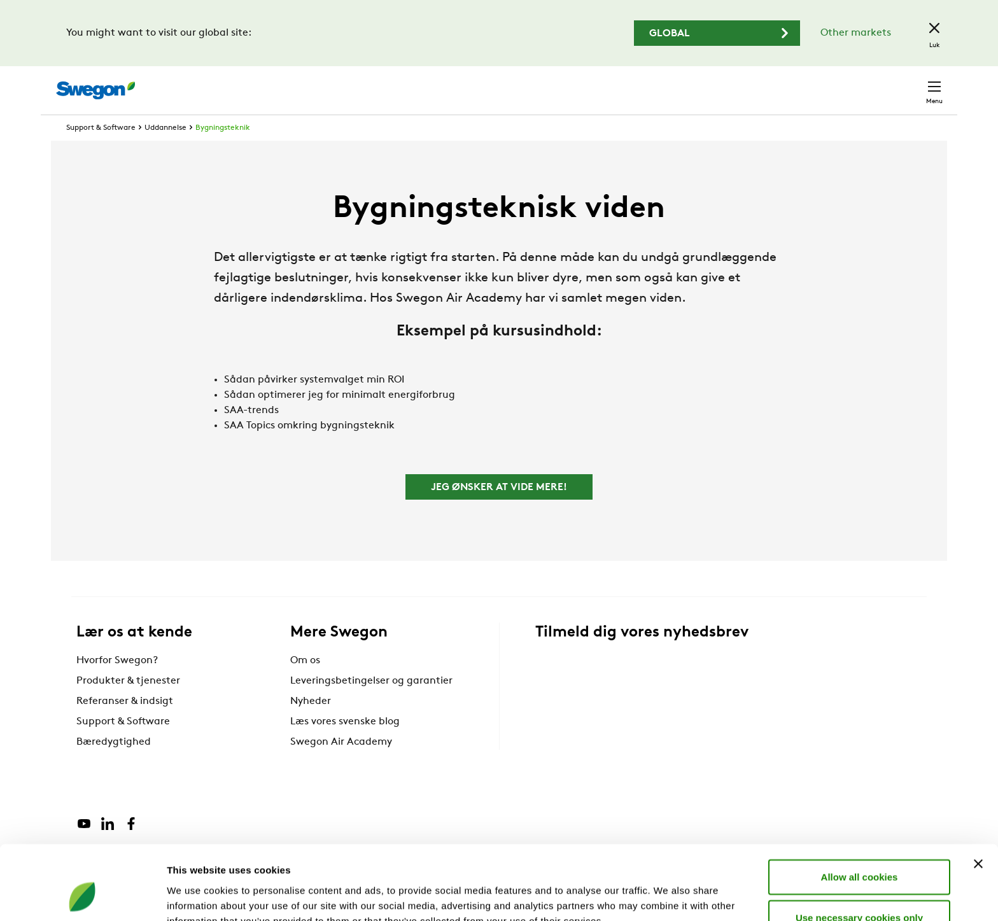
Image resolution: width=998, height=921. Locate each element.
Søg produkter (607, 83)
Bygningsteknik (222, 151)
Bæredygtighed (113, 766)
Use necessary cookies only (859, 851)
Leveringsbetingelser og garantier (371, 705)
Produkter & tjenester (128, 705)
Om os (305, 684)
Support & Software (101, 151)
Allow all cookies (859, 810)
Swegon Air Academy (341, 766)
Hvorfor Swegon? (117, 684)
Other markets (855, 33)
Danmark (845, 83)
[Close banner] (978, 797)
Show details (668, 895)
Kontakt (911, 84)
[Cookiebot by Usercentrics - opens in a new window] (82, 896)
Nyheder (310, 725)
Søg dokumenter (707, 84)
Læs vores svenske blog (345, 745)
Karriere (783, 83)
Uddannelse (165, 151)
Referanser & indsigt (124, 725)
